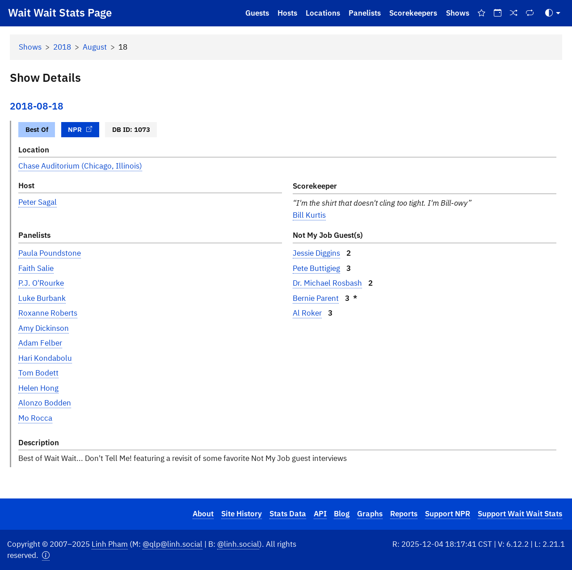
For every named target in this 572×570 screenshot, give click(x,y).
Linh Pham (110, 544)
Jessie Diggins (316, 253)
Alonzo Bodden (44, 403)
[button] (46, 555)
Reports (403, 514)
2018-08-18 (36, 106)
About (203, 514)
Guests (257, 13)
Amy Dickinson (43, 328)
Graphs (370, 514)
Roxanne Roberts (47, 313)
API (320, 514)
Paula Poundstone (49, 253)
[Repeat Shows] (530, 13)
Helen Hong (38, 388)
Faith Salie (36, 268)
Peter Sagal (37, 202)
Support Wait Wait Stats (520, 514)
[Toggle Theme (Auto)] (553, 13)
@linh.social (238, 544)
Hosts (287, 13)
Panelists (365, 13)
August (95, 47)
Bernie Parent (316, 298)
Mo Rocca (35, 418)
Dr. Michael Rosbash (327, 283)
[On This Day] (497, 13)
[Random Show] (514, 13)
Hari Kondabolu (45, 358)
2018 (62, 47)
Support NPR (447, 514)
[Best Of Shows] (481, 13)
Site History (241, 514)
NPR (80, 129)
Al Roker (307, 313)
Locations (323, 13)
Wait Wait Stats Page (60, 12)
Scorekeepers (413, 13)
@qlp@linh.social (172, 544)
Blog (341, 514)
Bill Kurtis (309, 215)
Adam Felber (40, 343)
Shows (457, 13)
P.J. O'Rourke (41, 283)
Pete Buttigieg (316, 268)
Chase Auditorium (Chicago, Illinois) (80, 166)
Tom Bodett (38, 373)
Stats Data (287, 514)
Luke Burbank (42, 298)
